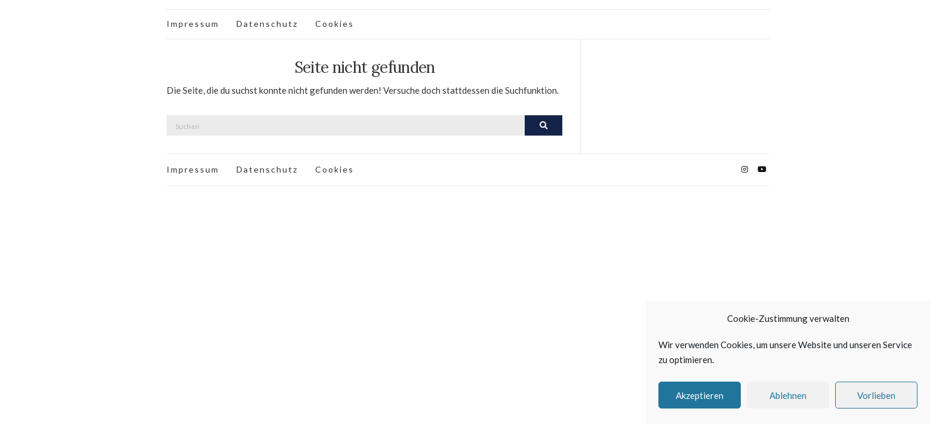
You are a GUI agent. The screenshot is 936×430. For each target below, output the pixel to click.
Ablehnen (787, 395)
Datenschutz (267, 24)
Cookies (334, 24)
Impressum (193, 24)
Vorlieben (876, 395)
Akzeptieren (699, 395)
